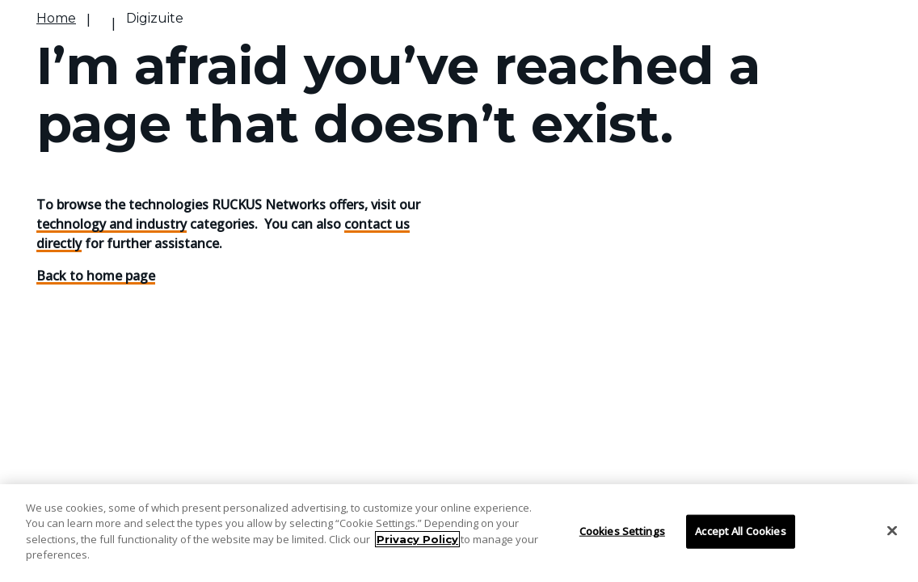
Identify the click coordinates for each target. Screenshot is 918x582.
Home (56, 18)
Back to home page (95, 276)
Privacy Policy (417, 539)
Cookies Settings (622, 531)
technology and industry (111, 224)
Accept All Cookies (740, 531)
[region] (459, 533)
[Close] (892, 531)
